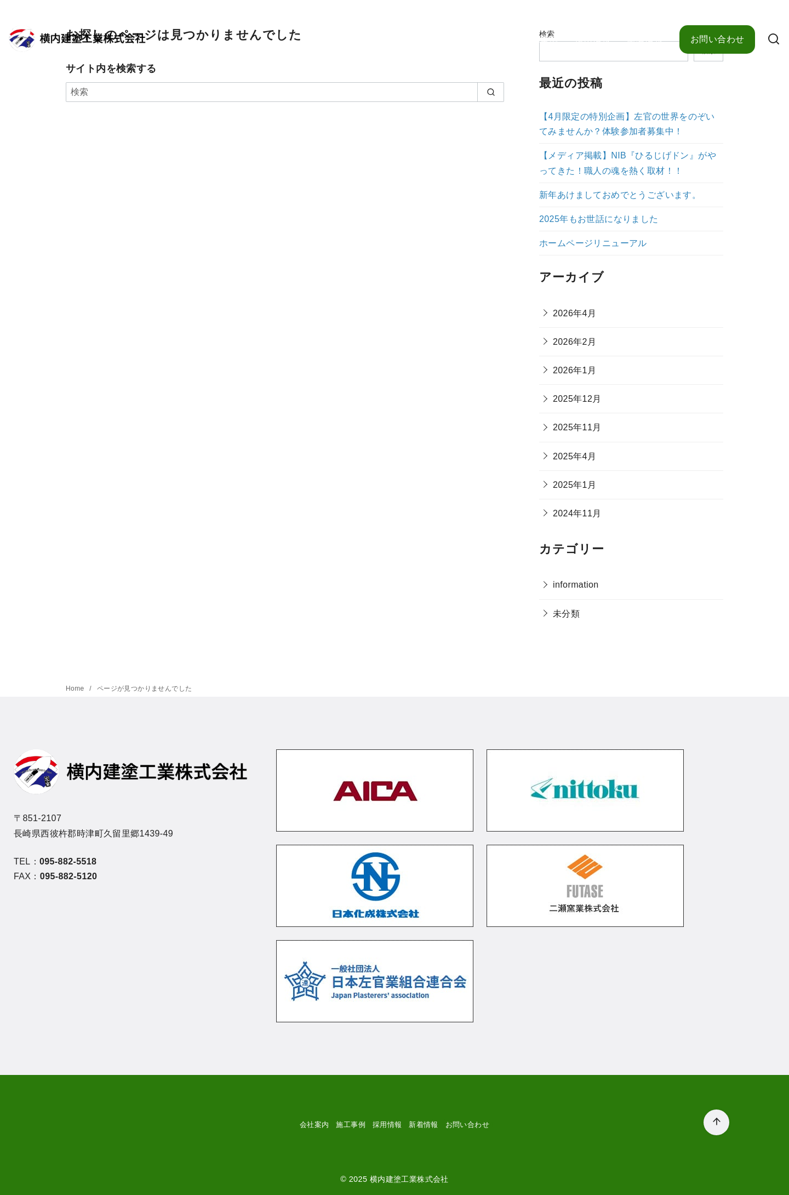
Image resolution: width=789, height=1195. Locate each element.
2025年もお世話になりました (599, 219)
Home (76, 688)
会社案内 (488, 39)
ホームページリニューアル (593, 243)
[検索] (773, 40)
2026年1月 (574, 370)
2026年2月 (574, 341)
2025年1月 (574, 485)
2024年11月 (577, 513)
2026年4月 (574, 313)
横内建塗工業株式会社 (409, 1179)
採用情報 (593, 39)
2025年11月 (577, 427)
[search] (490, 92)
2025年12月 (577, 398)
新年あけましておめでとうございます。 (620, 195)
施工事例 (540, 39)
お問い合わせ (717, 39)
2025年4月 (574, 456)
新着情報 (645, 39)
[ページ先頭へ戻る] (716, 1122)
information (576, 584)
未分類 (566, 613)
